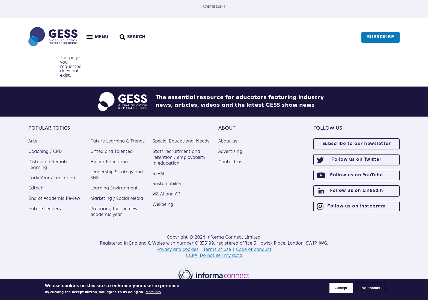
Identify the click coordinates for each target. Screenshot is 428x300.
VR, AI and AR (166, 194)
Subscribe (380, 37)
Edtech (35, 188)
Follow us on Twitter (356, 160)
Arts (32, 141)
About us (227, 141)
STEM (158, 174)
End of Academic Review (54, 199)
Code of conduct (254, 250)
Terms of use (217, 250)
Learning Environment (114, 188)
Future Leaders (44, 209)
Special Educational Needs (181, 141)
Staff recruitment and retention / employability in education (179, 158)
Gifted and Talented (111, 152)
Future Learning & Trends (117, 141)
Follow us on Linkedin (356, 191)
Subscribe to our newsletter (356, 144)
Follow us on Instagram (356, 206)
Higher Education (109, 162)
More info (153, 292)
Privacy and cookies (177, 250)
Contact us (230, 162)
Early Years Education (51, 178)
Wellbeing (163, 205)
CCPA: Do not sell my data (214, 256)
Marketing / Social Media (116, 199)
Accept (341, 288)
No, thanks (371, 288)
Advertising (230, 152)
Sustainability (167, 184)
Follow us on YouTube (356, 175)
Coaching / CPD (45, 152)
